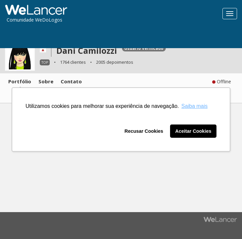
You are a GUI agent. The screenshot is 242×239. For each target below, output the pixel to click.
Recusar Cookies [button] (144, 131)
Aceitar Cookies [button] (193, 131)
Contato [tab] (71, 81)
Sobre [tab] (45, 81)
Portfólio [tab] (19, 81)
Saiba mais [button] (194, 106)
